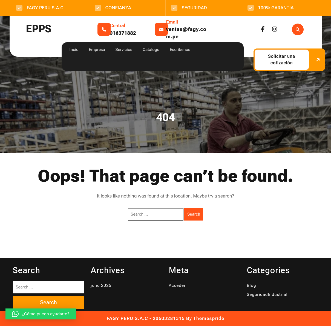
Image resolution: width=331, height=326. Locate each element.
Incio (74, 49)
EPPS (38, 29)
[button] (40, 313)
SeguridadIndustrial (267, 294)
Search (193, 214)
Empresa (97, 49)
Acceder (177, 285)
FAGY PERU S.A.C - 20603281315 (146, 318)
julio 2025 (101, 285)
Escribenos (180, 49)
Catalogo (151, 49)
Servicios (124, 49)
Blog (251, 285)
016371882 (123, 33)
